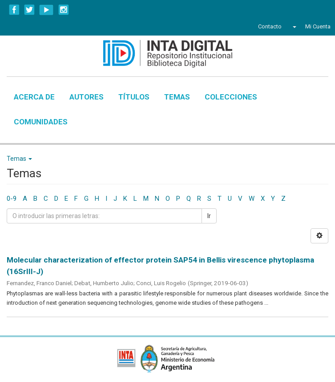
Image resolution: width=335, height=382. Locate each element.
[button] (293, 27)
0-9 (11, 199)
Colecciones (231, 96)
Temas (177, 96)
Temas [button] (19, 158)
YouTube (46, 9)
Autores (86, 96)
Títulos (133, 96)
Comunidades (41, 121)
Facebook (14, 9)
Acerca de (34, 96)
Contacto (270, 26)
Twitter (29, 9)
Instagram (63, 9)
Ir (209, 215)
